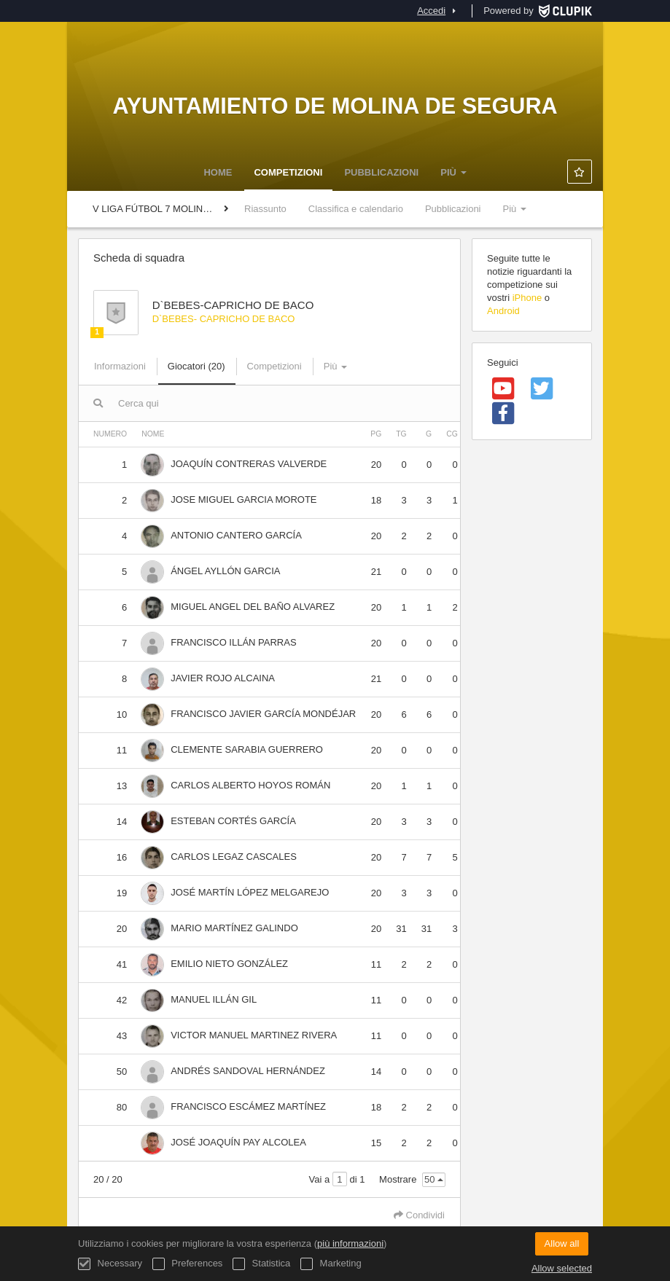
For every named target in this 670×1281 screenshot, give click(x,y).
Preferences (187, 1264)
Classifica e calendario (355, 208)
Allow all (562, 1243)
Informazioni (120, 366)
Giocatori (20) (196, 366)
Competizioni (288, 172)
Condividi (419, 1215)
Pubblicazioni (381, 172)
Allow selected (561, 1268)
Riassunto (265, 208)
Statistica (261, 1264)
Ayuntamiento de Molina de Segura (334, 105)
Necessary (110, 1264)
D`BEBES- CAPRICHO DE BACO (223, 318)
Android (503, 310)
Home (217, 172)
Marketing (331, 1264)
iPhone (527, 297)
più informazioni (350, 1243)
